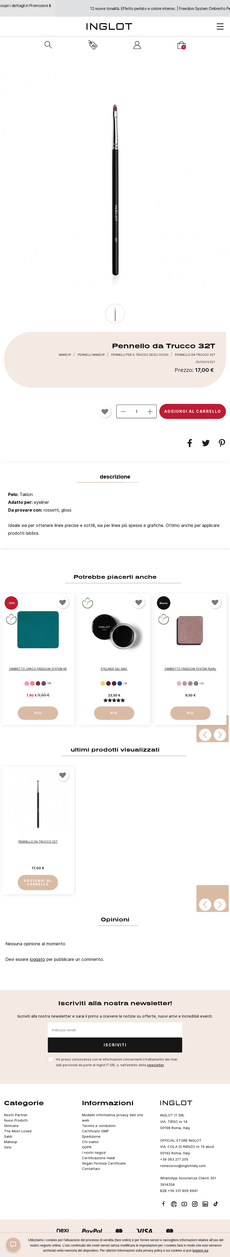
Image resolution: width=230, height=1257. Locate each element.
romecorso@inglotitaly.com (183, 1165)
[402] (190, 683)
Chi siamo (90, 1142)
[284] (38, 683)
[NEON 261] (32, 683)
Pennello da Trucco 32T (38, 841)
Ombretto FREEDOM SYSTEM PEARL (190, 668)
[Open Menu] (220, 26)
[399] (184, 683)
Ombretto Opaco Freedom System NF (38, 668)
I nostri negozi (94, 1152)
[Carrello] (181, 45)
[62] (102, 683)
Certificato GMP (95, 1131)
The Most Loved (17, 1131)
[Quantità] (136, 411)
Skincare (11, 1125)
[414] (196, 683)
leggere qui (200, 1250)
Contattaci (91, 1168)
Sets (8, 1147)
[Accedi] (137, 45)
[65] (114, 683)
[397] (179, 683)
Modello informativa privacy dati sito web (112, 1117)
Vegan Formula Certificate (104, 1163)
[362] (26, 683)
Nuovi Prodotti (16, 1120)
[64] (108, 683)
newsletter (155, 1065)
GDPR (86, 1147)
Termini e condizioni (99, 1125)
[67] (119, 683)
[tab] (115, 515)
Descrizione (115, 476)
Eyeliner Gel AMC (114, 668)
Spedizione (91, 1136)
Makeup (10, 1142)
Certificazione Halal (98, 1158)
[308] (43, 683)
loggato (37, 959)
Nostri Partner (16, 1115)
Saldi (8, 1136)
